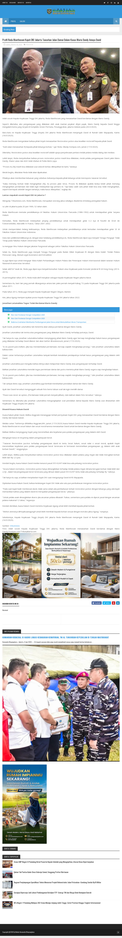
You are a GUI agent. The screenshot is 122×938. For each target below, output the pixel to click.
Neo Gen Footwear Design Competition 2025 (28, 317)
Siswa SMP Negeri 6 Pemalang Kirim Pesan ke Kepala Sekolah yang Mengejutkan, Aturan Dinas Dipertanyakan (54, 864)
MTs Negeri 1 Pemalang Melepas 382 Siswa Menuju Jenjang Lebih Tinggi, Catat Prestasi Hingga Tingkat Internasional (57, 905)
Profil (13, 23)
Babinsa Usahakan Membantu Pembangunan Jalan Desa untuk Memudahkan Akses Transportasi (48, 324)
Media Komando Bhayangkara (25, 934)
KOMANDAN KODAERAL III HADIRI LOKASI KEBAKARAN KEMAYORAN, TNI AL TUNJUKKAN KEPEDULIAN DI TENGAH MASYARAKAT (55, 639)
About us (4, 3)
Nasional (29, 47)
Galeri (22, 23)
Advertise (28, 3)
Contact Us (21, 3)
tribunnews (15, 528)
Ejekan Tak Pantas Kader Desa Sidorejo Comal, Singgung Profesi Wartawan (41, 874)
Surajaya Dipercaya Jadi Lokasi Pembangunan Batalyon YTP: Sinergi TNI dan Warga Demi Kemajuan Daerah (52, 895)
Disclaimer (12, 3)
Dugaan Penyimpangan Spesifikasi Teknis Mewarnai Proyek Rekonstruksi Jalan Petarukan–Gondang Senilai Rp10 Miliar (57, 884)
